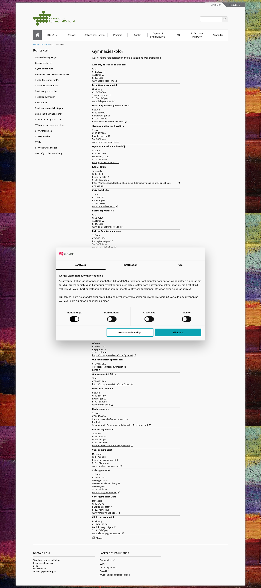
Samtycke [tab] (81, 264)
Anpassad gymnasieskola (157, 35)
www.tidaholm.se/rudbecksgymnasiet (111, 445)
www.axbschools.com (103, 80)
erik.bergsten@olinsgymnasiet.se (109, 366)
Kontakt (96, 369)
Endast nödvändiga (130, 332)
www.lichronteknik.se (102, 247)
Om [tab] (180, 264)
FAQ (178, 35)
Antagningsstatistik (95, 35)
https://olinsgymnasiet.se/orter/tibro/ (111, 384)
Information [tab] (130, 264)
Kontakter (218, 35)
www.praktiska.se (101, 404)
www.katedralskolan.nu (103, 206)
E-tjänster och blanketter (197, 35)
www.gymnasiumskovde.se (105, 142)
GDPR (102, 563)
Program (117, 35)
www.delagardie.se (101, 101)
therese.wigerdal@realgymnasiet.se (110, 419)
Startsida (215, 4)
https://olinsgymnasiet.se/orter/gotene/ (112, 355)
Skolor (137, 35)
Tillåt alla (178, 332)
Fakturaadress (106, 560)
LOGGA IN (52, 35)
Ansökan (72, 35)
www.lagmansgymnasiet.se (105, 226)
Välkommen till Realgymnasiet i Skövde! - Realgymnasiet (120, 425)
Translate (234, 4)
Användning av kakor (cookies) (114, 574)
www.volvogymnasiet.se (104, 492)
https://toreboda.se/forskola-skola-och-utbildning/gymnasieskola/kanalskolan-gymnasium (131, 184)
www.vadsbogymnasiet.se (105, 465)
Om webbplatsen (107, 567)
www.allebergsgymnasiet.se (106, 533)
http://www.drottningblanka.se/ (108, 121)
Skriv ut (99, 538)
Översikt (103, 571)
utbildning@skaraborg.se (44, 571)
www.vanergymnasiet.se (104, 512)
